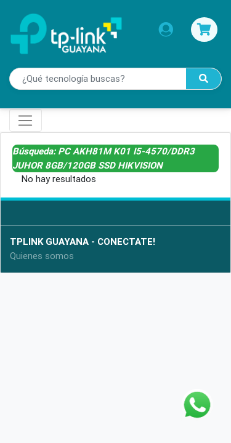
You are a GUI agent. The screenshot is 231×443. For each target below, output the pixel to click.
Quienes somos (42, 255)
